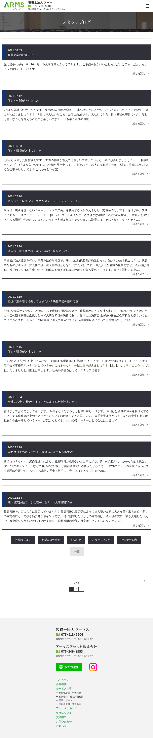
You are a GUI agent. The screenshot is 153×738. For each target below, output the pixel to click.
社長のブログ (23, 539)
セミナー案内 (129, 539)
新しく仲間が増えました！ (25, 100)
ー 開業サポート (64, 700)
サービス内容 (64, 688)
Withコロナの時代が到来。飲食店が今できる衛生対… (41, 452)
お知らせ (76, 539)
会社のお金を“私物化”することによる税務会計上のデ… (42, 401)
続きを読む (139, 73)
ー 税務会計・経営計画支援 (69, 696)
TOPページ (62, 679)
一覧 (77, 551)
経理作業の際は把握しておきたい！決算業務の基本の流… (44, 301)
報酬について (64, 712)
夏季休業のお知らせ (20, 55)
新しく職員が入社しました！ (26, 150)
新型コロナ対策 (51, 539)
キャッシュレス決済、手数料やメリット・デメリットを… (44, 201)
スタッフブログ (101, 539)
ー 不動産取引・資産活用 (68, 704)
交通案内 (61, 717)
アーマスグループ (66, 708)
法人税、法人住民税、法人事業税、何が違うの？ (39, 251)
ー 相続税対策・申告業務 (68, 693)
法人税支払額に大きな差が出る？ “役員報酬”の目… (41, 502)
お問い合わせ (64, 721)
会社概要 (61, 684)
